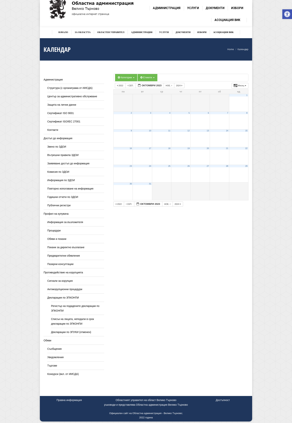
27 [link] (208, 166)
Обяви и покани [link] (56, 238)
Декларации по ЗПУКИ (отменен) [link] (71, 332)
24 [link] (150, 166)
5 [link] (189, 113)
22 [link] (246, 148)
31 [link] (150, 184)
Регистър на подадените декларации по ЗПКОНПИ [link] (75, 308)
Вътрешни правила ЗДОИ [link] (63, 155)
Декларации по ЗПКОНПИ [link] (63, 297)
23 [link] (131, 166)
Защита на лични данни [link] (61, 104)
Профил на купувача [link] (56, 213)
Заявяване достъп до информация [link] (68, 163)
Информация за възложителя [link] (65, 222)
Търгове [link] (52, 365)
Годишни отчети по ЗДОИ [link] (62, 196)
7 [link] (227, 113)
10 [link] (150, 131)
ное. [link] (169, 85)
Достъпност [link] (223, 400)
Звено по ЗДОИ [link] (56, 146)
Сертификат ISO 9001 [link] (60, 113)
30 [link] (131, 184)
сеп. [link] (130, 85)
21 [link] (227, 148)
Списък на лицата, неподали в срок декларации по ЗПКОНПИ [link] (72, 321)
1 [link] (246, 95)
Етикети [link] (147, 77)
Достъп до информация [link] (58, 138)
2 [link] (131, 113)
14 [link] (227, 131)
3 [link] (150, 113)
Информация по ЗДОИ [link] (61, 180)
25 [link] (169, 166)
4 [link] (169, 113)
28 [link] (227, 166)
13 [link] (208, 131)
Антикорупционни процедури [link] (64, 289)
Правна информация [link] (69, 400)
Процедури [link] (54, 230)
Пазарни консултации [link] (60, 264)
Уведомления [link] (55, 357)
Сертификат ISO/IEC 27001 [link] (63, 121)
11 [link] (169, 131)
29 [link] (246, 166)
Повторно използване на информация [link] (70, 188)
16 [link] (131, 148)
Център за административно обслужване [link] (72, 96)
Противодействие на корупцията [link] (63, 272)
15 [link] (246, 131)
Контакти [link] (52, 129)
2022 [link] (120, 85)
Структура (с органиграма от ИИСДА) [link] (70, 87)
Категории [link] (126, 77)
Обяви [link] (47, 340)
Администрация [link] (53, 79)
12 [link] (189, 131)
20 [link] (208, 148)
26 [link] (189, 166)
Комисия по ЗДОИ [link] (58, 171)
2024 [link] (179, 85)
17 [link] (150, 148)
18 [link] (169, 148)
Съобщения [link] (54, 348)
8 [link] (246, 113)
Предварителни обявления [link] (63, 255)
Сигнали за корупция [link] (60, 280)
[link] (287, 14)
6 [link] (208, 113)
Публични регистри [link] (59, 205)
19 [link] (189, 148)
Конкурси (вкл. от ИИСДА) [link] (63, 374)
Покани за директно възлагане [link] (65, 247)
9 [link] (131, 131)
